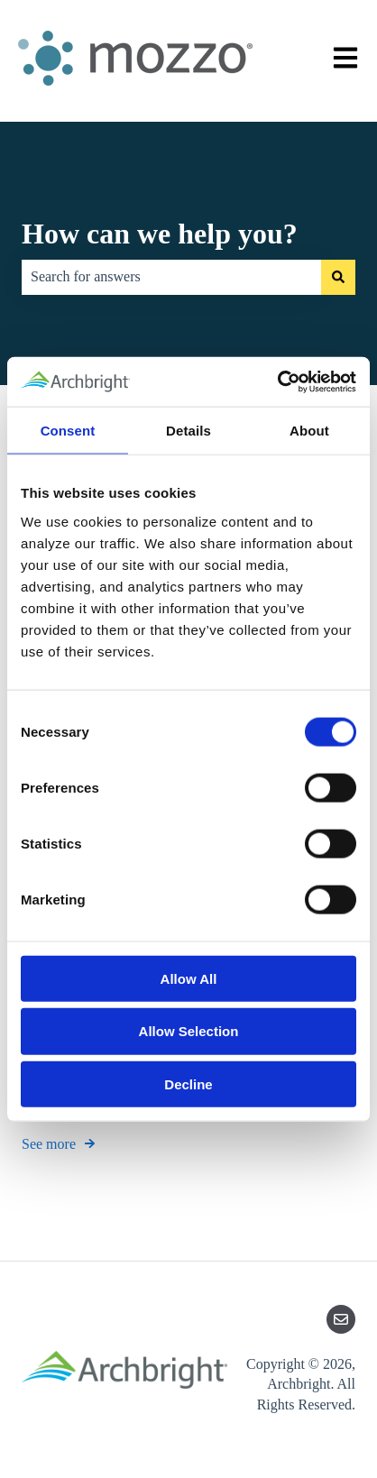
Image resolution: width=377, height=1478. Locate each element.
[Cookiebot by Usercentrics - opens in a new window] (277, 381)
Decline (188, 1084)
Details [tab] (188, 430)
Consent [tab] (68, 430)
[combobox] (171, 277)
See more (49, 1143)
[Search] (338, 277)
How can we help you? (160, 233)
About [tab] (309, 430)
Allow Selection (189, 1031)
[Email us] (340, 1319)
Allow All (189, 978)
